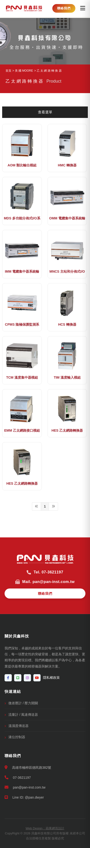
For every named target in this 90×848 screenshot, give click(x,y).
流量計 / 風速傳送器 (23, 714)
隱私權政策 (51, 677)
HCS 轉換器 (67, 324)
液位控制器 (16, 737)
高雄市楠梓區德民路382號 (28, 767)
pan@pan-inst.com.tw (25, 787)
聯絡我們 (64, 8)
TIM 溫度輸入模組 (67, 377)
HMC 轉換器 (67, 165)
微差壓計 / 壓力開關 (23, 703)
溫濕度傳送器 (18, 726)
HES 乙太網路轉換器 (67, 430)
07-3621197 (18, 777)
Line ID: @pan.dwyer (24, 797)
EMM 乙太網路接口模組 (22, 430)
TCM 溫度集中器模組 (22, 377)
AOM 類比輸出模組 (21, 165)
